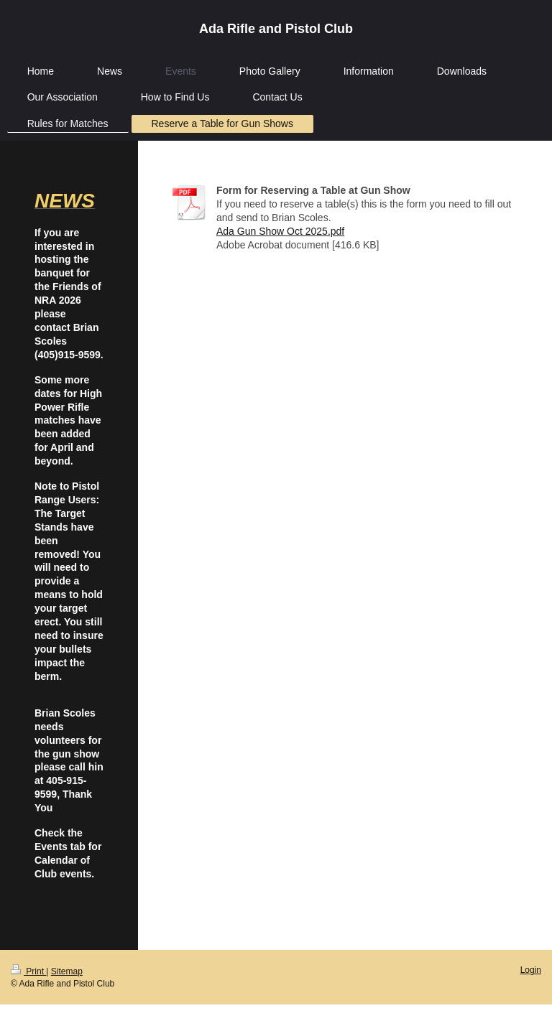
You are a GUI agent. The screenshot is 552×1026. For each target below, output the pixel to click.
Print (28, 971)
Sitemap (67, 971)
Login (530, 970)
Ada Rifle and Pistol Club (276, 29)
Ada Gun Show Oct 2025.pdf (280, 231)
